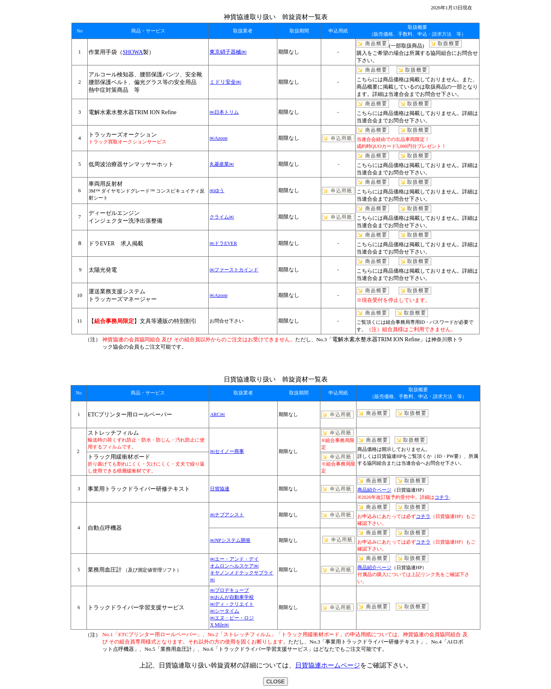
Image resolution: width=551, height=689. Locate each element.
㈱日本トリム (224, 112)
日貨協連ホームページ (327, 665)
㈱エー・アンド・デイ (234, 559)
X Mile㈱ (219, 625)
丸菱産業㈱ (222, 164)
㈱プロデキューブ (229, 590)
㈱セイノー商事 (227, 451)
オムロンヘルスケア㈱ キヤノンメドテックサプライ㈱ (241, 573)
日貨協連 (219, 489)
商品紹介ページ (374, 490)
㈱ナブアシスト (227, 515)
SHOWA (133, 52)
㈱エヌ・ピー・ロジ (232, 618)
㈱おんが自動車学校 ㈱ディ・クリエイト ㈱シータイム (232, 604)
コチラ (441, 497)
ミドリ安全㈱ (225, 82)
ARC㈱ (217, 414)
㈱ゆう (217, 190)
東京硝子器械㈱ (228, 52)
